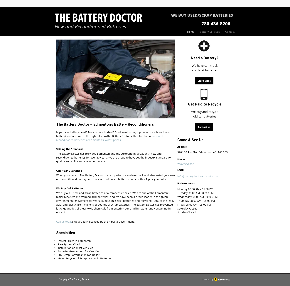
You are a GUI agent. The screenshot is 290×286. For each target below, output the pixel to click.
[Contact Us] (204, 127)
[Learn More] (204, 80)
